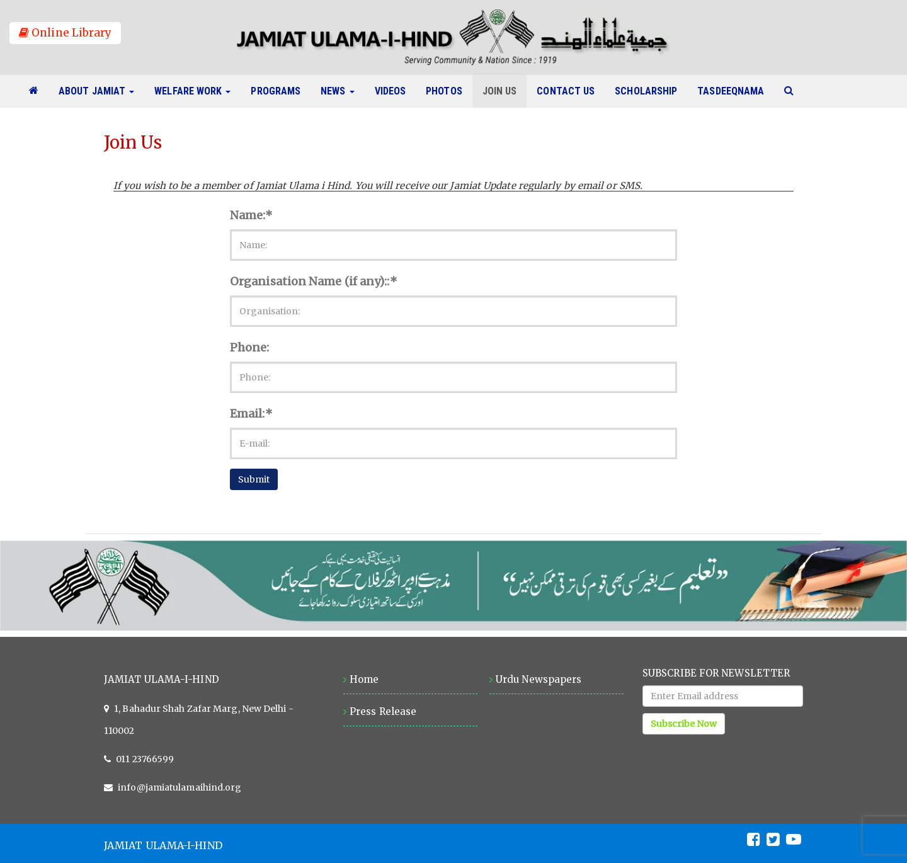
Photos (449, 90)
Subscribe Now (684, 723)
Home (364, 679)
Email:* (251, 413)
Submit (254, 479)
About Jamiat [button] (96, 91)
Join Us (504, 90)
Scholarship (651, 90)
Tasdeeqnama (735, 90)
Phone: (250, 347)
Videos (395, 90)
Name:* (251, 215)
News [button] (337, 91)
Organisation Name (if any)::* (313, 281)
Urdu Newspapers (538, 679)
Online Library (65, 33)
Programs (281, 90)
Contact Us (571, 90)
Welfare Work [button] (192, 91)
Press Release (383, 711)
